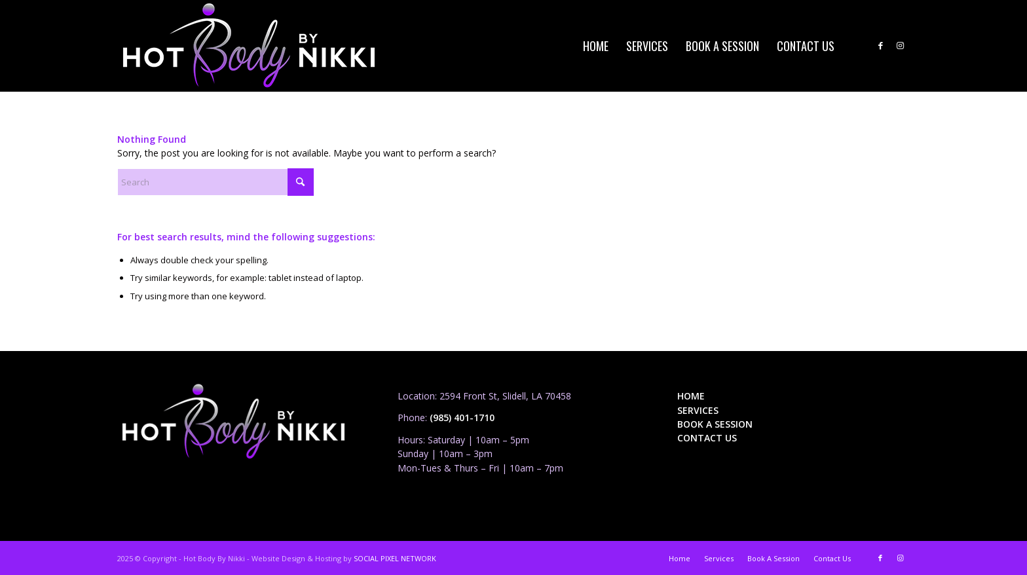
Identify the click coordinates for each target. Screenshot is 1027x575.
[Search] (215, 182)
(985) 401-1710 (462, 417)
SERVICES (698, 410)
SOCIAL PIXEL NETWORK (395, 558)
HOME (691, 396)
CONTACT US (707, 438)
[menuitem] (595, 46)
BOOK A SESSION (715, 424)
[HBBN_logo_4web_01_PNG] (249, 46)
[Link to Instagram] (900, 45)
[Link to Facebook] (880, 45)
